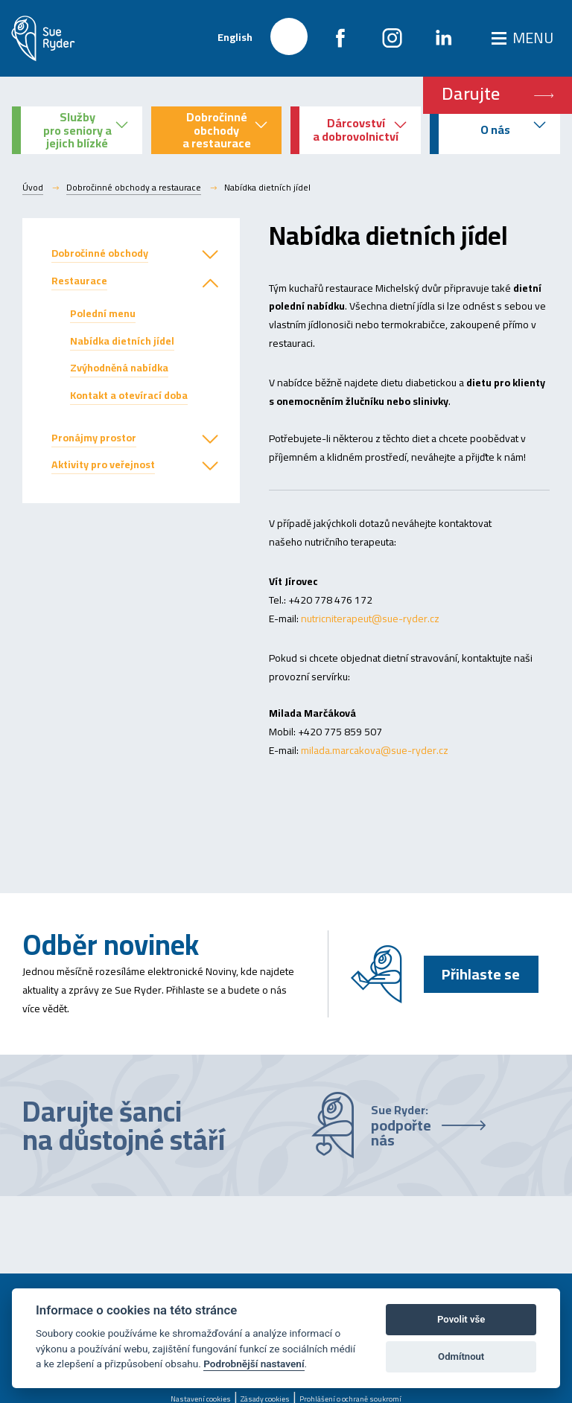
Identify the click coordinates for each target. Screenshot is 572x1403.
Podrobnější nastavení (253, 1364)
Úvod (32, 187)
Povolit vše (461, 1319)
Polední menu (103, 313)
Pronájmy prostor (93, 437)
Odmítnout (461, 1356)
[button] (210, 255)
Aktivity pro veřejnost (103, 464)
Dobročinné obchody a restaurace (133, 187)
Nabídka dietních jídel (122, 341)
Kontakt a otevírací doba (129, 395)
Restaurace (79, 280)
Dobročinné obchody (99, 253)
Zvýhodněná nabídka (119, 367)
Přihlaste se (481, 974)
